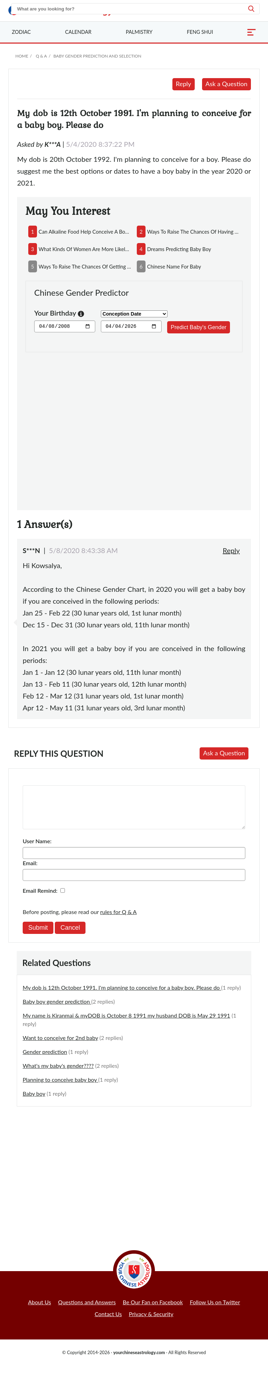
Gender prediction (45, 1060)
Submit (38, 936)
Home (21, 56)
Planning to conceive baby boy (60, 1088)
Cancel (70, 936)
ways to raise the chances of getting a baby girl (85, 266)
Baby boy (34, 1102)
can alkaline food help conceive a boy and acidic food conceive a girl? (85, 231)
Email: (30, 871)
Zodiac (21, 32)
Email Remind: (40, 899)
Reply (183, 84)
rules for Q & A (118, 920)
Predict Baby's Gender (198, 327)
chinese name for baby (174, 266)
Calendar (78, 32)
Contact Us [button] (108, 1322)
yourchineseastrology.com (139, 1361)
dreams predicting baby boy (179, 249)
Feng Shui (200, 32)
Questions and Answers (87, 1310)
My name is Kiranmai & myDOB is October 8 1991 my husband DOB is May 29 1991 (126, 1023)
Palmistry (139, 32)
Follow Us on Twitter (215, 1310)
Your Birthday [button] (59, 314)
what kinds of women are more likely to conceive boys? (85, 249)
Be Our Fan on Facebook (153, 1310)
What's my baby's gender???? (58, 1074)
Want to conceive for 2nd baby (60, 1046)
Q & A (41, 56)
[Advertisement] (134, 427)
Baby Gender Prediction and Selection (97, 56)
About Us (39, 1310)
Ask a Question (226, 84)
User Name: (37, 849)
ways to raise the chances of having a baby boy (193, 231)
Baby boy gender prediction (57, 1009)
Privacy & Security (151, 1322)
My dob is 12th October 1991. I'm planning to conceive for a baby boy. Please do (122, 995)
